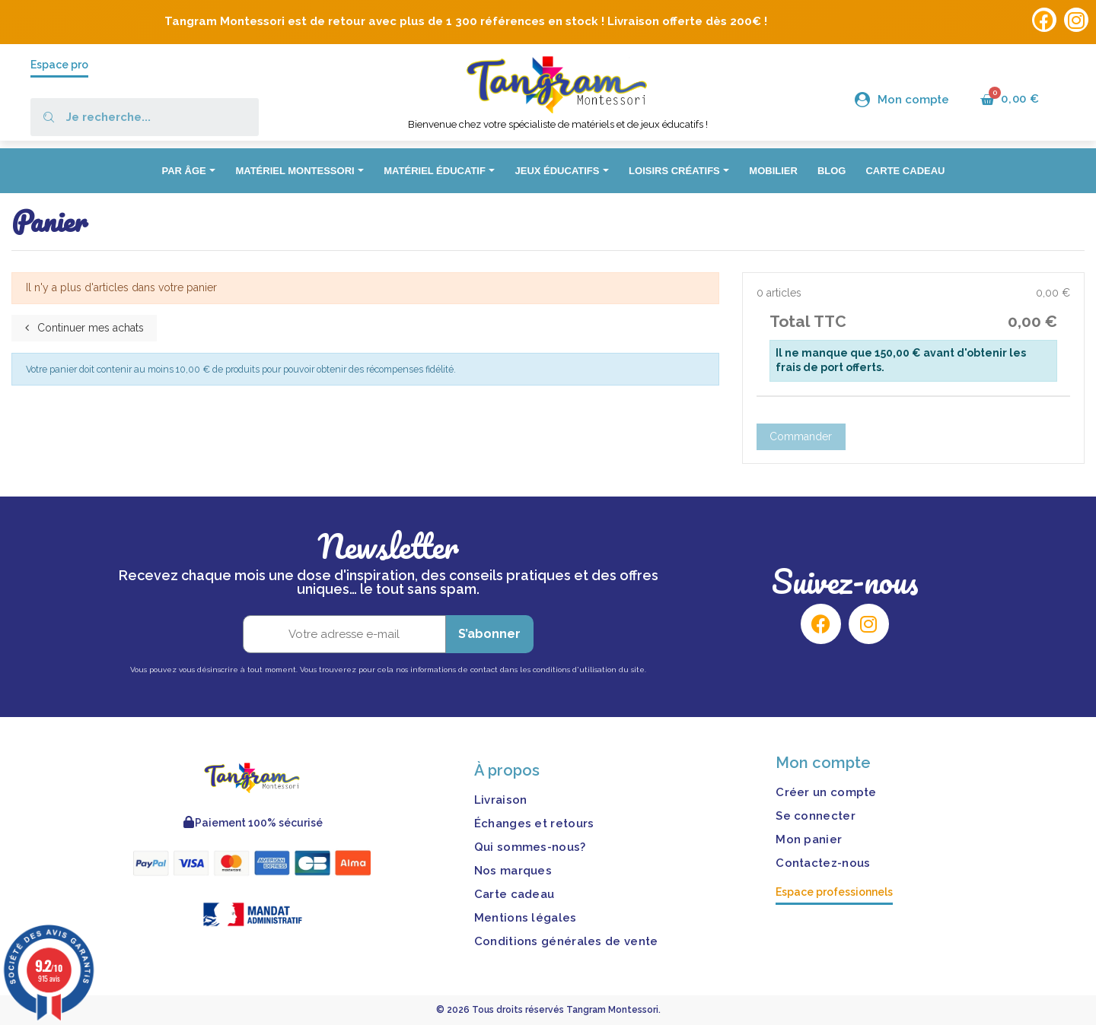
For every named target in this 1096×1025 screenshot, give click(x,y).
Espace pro (59, 65)
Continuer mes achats (84, 328)
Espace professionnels (834, 892)
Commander (800, 436)
